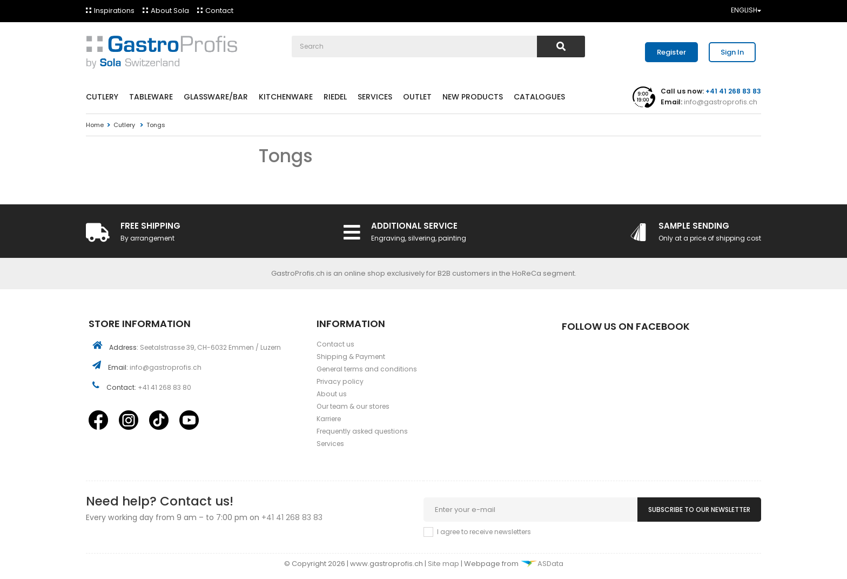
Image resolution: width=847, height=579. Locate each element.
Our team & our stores (353, 406)
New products (472, 96)
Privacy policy (340, 381)
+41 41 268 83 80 (164, 387)
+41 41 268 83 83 (291, 517)
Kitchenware (286, 96)
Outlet (417, 96)
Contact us (335, 344)
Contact (219, 10)
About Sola (170, 10)
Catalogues (539, 96)
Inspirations (114, 10)
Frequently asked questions (362, 431)
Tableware (151, 96)
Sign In (732, 52)
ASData (541, 563)
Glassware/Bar (216, 96)
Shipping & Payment (351, 356)
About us (332, 393)
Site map (444, 563)
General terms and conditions (367, 369)
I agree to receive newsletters (484, 531)
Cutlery (102, 96)
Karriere (329, 418)
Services (375, 96)
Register (671, 52)
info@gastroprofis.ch (719, 102)
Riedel (335, 96)
